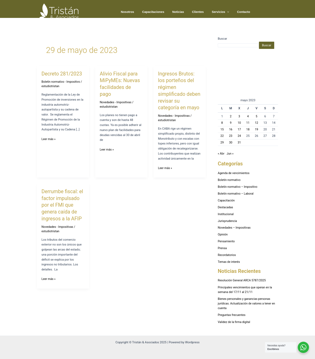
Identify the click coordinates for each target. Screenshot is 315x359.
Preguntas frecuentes (232, 314)
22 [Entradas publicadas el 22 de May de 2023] (222, 136)
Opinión (223, 234)
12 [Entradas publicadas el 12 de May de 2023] (256, 123)
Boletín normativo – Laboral (236, 193)
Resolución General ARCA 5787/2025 (243, 280)
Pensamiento (226, 241)
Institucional (226, 214)
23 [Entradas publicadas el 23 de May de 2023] (230, 136)
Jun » (230, 153)
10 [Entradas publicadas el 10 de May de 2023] (239, 123)
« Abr (221, 153)
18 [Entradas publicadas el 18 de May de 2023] (248, 129)
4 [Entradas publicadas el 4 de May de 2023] (248, 116)
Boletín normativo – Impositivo (238, 186)
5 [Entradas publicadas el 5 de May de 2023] (256, 116)
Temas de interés (229, 261)
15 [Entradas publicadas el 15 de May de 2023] (222, 129)
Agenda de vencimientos (234, 173)
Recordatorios (227, 254)
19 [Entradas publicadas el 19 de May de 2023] (256, 129)
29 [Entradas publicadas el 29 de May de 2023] (222, 142)
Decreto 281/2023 (63, 74)
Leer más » (49, 138)
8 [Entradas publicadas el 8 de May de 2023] (222, 123)
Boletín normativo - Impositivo (62, 82)
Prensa (222, 247)
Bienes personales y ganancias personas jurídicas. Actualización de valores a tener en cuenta (247, 302)
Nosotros (138, 11)
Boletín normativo (229, 180)
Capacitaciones (162, 11)
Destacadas (226, 207)
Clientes (203, 11)
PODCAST (267, 11)
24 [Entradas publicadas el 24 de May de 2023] (239, 136)
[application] (230, 12)
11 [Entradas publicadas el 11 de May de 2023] (248, 123)
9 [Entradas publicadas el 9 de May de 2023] (230, 123)
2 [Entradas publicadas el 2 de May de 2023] (230, 116)
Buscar (222, 38)
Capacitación (226, 200)
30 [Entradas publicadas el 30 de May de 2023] (230, 142)
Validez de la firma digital (234, 321)
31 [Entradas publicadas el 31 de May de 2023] (239, 142)
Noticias (185, 11)
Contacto (244, 11)
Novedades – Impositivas (235, 227)
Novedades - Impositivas (116, 102)
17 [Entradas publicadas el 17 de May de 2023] (239, 129)
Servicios (223, 12)
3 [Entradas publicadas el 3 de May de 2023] (239, 116)
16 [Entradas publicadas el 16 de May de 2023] (230, 129)
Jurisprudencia (228, 220)
